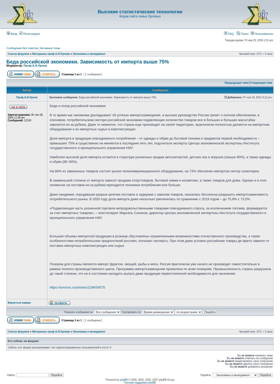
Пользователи (262, 33)
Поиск (242, 33)
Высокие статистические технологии (140, 11)
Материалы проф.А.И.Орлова (51, 53)
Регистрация (29, 33)
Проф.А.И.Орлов (35, 65)
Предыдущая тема (236, 82)
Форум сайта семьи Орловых (140, 16)
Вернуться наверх (19, 302)
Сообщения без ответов (22, 48)
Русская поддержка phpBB (140, 382)
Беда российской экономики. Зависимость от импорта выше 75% (87, 62)
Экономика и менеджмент (89, 53)
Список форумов (18, 53)
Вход (12, 33)
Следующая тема (261, 82)
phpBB (124, 379)
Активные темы (50, 48)
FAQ (229, 33)
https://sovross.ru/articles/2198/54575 (77, 287)
